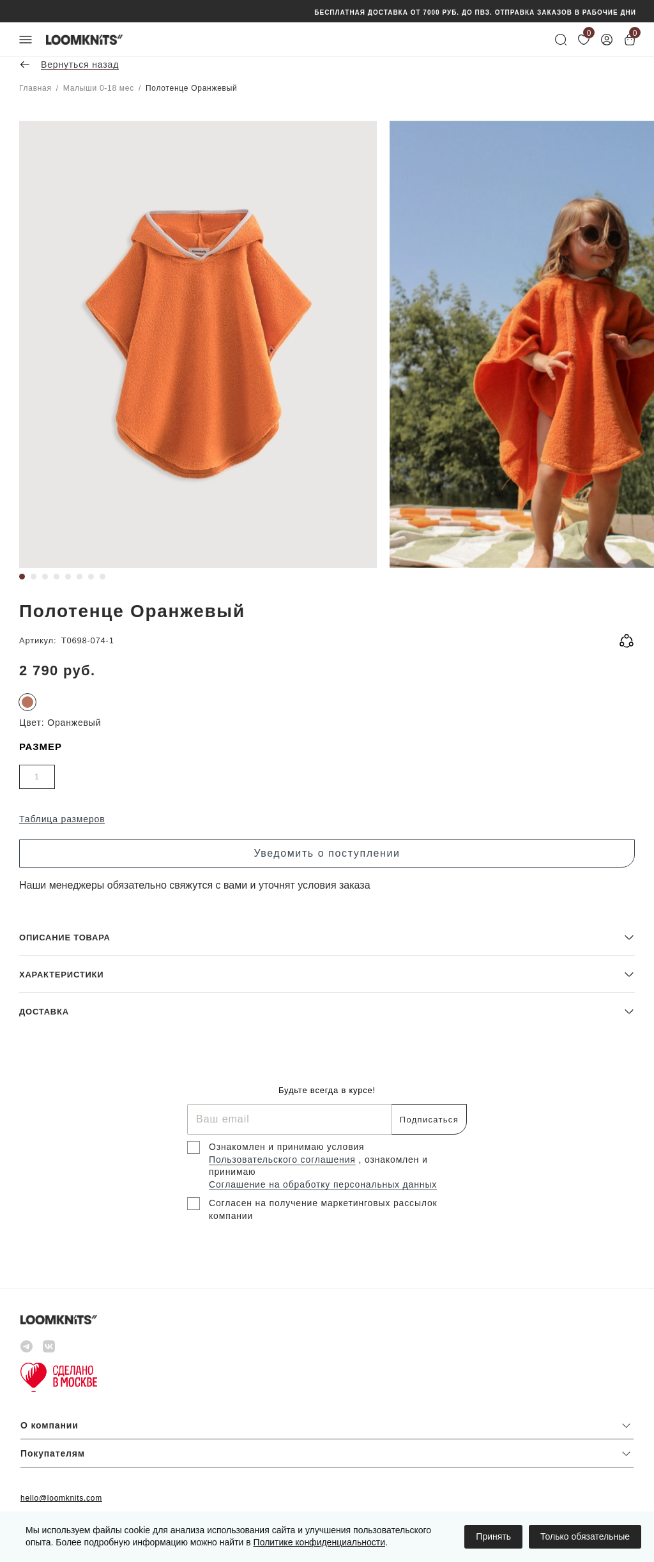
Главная (35, 88)
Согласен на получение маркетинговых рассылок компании (323, 1209)
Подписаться (429, 1119)
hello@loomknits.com (61, 1498)
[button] (327, 937)
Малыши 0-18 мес (98, 88)
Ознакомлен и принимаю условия (287, 1147)
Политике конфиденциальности (319, 1542)
